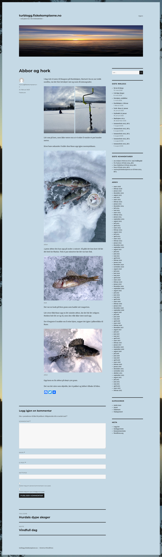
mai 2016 (117, 358)
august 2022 (118, 232)
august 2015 (118, 377)
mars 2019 (117, 301)
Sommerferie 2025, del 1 (122, 144)
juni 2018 (117, 317)
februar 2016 (118, 364)
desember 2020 (119, 265)
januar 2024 (118, 217)
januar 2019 (117, 306)
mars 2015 (117, 388)
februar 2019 (118, 304)
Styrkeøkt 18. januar (120, 113)
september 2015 (119, 375)
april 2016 (117, 360)
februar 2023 (118, 230)
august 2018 (118, 312)
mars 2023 (117, 228)
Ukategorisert (118, 412)
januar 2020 (118, 284)
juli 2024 (116, 208)
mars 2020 (117, 280)
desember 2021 (119, 245)
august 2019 (118, 291)
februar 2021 (118, 260)
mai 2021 (117, 256)
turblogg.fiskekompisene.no (40, 15)
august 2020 (118, 269)
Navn (22, 452)
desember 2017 (119, 327)
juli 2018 (116, 314)
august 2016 (118, 351)
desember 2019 (119, 286)
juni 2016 (117, 356)
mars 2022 (117, 239)
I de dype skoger (119, 93)
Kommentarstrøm (120, 431)
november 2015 (119, 371)
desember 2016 (119, 347)
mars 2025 (117, 199)
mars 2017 (117, 340)
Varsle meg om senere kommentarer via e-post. (35, 486)
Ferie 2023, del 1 (131, 165)
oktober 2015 (118, 373)
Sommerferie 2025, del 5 (122, 123)
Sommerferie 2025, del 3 (122, 134)
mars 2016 (117, 362)
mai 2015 (117, 384)
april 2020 (117, 278)
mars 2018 (117, 323)
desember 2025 (119, 193)
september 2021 (119, 247)
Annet (116, 407)
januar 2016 (117, 366)
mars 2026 (117, 186)
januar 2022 (118, 243)
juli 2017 (116, 332)
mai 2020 (117, 275)
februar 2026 (118, 189)
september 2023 (119, 219)
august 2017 (118, 330)
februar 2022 (118, 241)
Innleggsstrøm (119, 429)
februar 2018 (118, 325)
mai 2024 (117, 210)
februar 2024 (118, 215)
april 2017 (117, 338)
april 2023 (117, 225)
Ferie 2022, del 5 (124, 167)
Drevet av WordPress (46, 548)
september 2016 (119, 349)
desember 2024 (119, 206)
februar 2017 (118, 343)
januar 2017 (117, 345)
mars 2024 (117, 212)
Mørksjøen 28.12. (119, 118)
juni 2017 (117, 334)
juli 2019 (116, 293)
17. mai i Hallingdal (136, 161)
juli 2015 (116, 379)
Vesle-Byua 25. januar (121, 108)
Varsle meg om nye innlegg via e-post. (32, 491)
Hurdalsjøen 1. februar (121, 103)
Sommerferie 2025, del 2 (122, 139)
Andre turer (117, 405)
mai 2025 (117, 197)
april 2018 (117, 321)
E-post (22, 463)
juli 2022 (116, 234)
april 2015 (117, 386)
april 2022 (117, 236)
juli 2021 (116, 252)
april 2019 (117, 299)
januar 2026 (118, 191)
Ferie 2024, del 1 (128, 163)
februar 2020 (118, 282)
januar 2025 (118, 204)
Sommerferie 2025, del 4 (122, 129)
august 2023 (118, 221)
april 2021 (117, 258)
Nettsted (23, 473)
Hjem (140, 16)
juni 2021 (117, 254)
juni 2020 (117, 273)
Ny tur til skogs (119, 88)
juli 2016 (116, 353)
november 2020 (119, 267)
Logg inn (117, 427)
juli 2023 (116, 223)
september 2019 (119, 288)
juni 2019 (117, 295)
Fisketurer (22, 92)
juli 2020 (116, 271)
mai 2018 (117, 319)
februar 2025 (118, 202)
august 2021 (118, 249)
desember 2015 (119, 369)
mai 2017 (117, 336)
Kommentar (24, 421)
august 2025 (118, 195)
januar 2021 (117, 262)
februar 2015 (118, 390)
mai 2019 (117, 297)
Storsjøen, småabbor (120, 98)
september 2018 (119, 310)
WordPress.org (118, 433)
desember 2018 (119, 308)
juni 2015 (117, 382)
